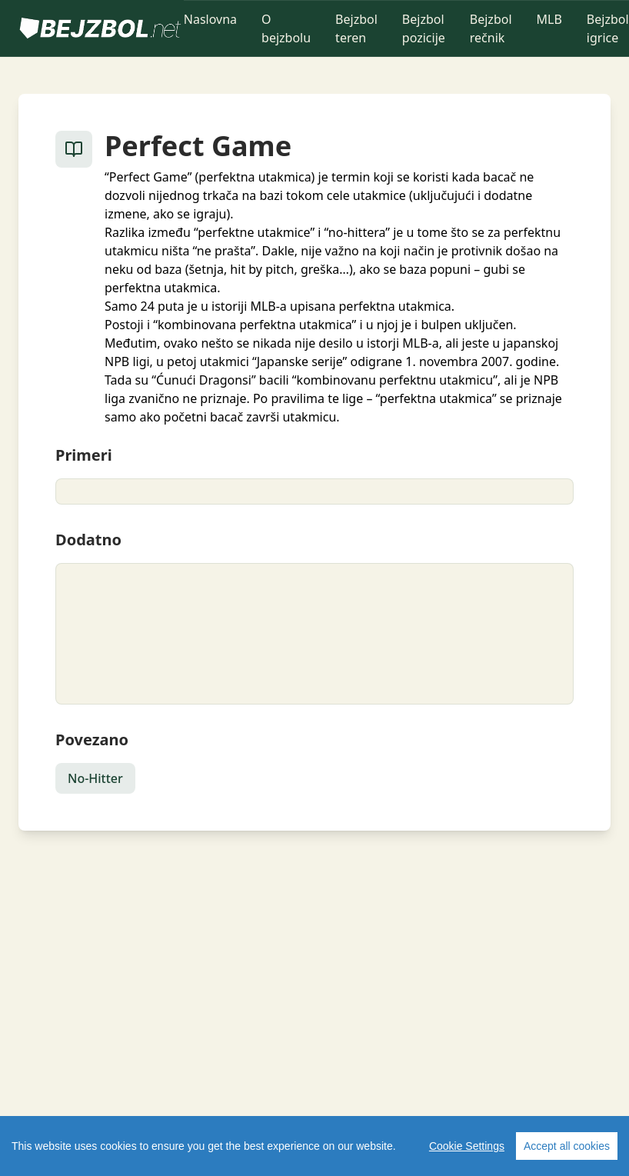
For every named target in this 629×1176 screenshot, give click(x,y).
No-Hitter (95, 778)
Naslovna (210, 19)
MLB (549, 19)
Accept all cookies (567, 1146)
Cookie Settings (466, 1146)
